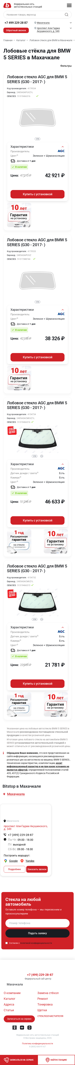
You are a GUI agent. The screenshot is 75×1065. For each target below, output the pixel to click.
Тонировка (45, 1004)
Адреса (9, 1004)
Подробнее (14, 869)
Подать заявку (37, 933)
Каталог (9, 998)
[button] (16, 794)
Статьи (9, 1010)
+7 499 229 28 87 (16, 22)
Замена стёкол (48, 993)
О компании (12, 993)
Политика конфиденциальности (37, 1043)
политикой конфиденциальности (36, 943)
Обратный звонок (16, 30)
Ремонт (42, 998)
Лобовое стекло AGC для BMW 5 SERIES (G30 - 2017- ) (37, 79)
